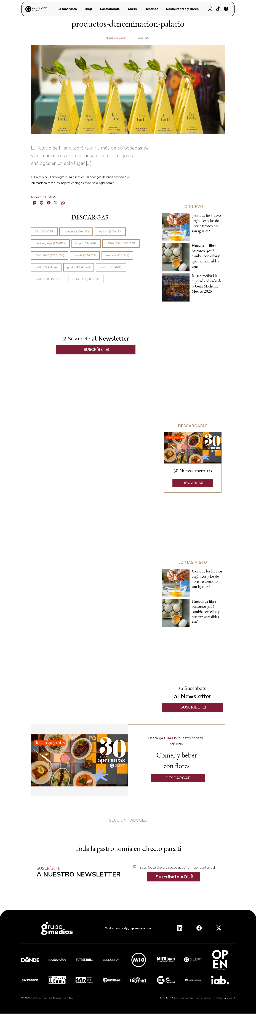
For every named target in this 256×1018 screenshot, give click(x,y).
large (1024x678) (86, 243)
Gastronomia (110, 9)
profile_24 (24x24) (46, 267)
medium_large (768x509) (50, 243)
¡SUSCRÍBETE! (96, 349)
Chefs (132, 9)
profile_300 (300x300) (86, 279)
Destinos (151, 9)
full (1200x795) (44, 231)
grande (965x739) (85, 255)
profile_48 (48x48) (78, 267)
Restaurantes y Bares (182, 9)
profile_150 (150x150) (48, 279)
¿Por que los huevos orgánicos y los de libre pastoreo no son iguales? (207, 223)
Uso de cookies (204, 998)
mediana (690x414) (117, 255)
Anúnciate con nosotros (182, 998)
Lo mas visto (67, 9)
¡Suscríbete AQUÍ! (173, 877)
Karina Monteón (118, 38)
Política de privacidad (225, 998)
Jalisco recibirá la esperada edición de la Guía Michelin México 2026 (207, 283)
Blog (88, 9)
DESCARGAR (192, 483)
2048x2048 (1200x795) (49, 255)
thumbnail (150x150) (76, 231)
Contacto (164, 998)
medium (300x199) (110, 231)
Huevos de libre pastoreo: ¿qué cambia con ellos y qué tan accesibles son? (206, 256)
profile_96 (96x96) (111, 267)
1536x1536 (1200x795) (121, 243)
